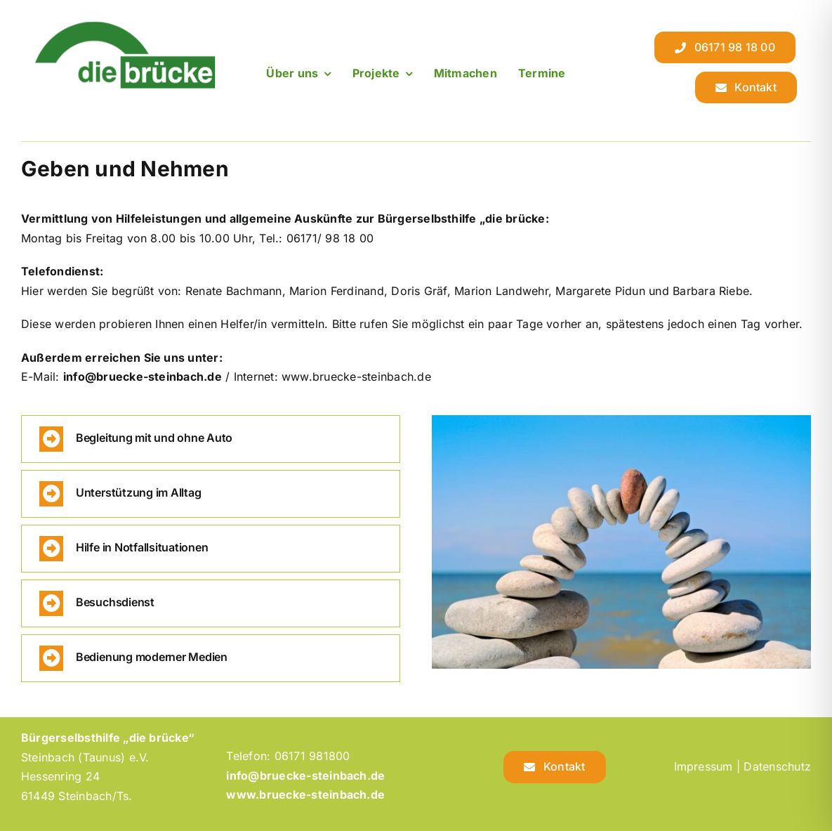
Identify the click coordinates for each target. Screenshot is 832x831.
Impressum (703, 766)
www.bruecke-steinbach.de (305, 794)
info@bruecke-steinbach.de (142, 376)
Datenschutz (777, 766)
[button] (211, 439)
